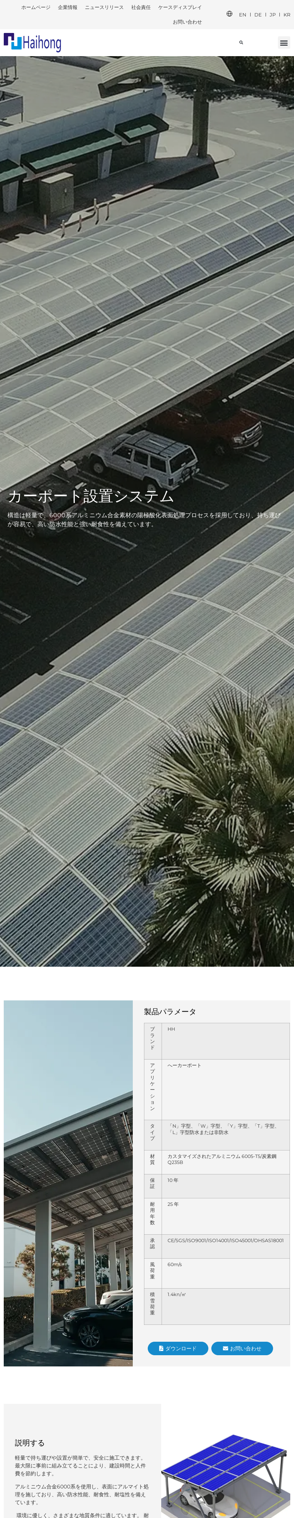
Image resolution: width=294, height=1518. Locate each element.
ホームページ (35, 7)
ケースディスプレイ (180, 7)
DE (258, 15)
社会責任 (141, 7)
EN (242, 15)
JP (273, 15)
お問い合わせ (187, 22)
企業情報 (67, 7)
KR (287, 15)
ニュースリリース (104, 7)
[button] (284, 42)
